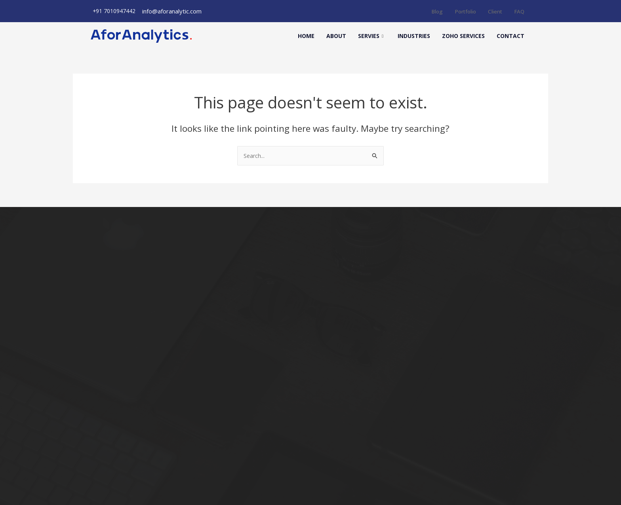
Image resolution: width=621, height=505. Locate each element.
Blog (430, 11)
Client (493, 11)
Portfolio (460, 11)
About (336, 36)
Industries (414, 36)
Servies (370, 36)
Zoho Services (463, 36)
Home (306, 36)
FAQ (518, 11)
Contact (510, 36)
